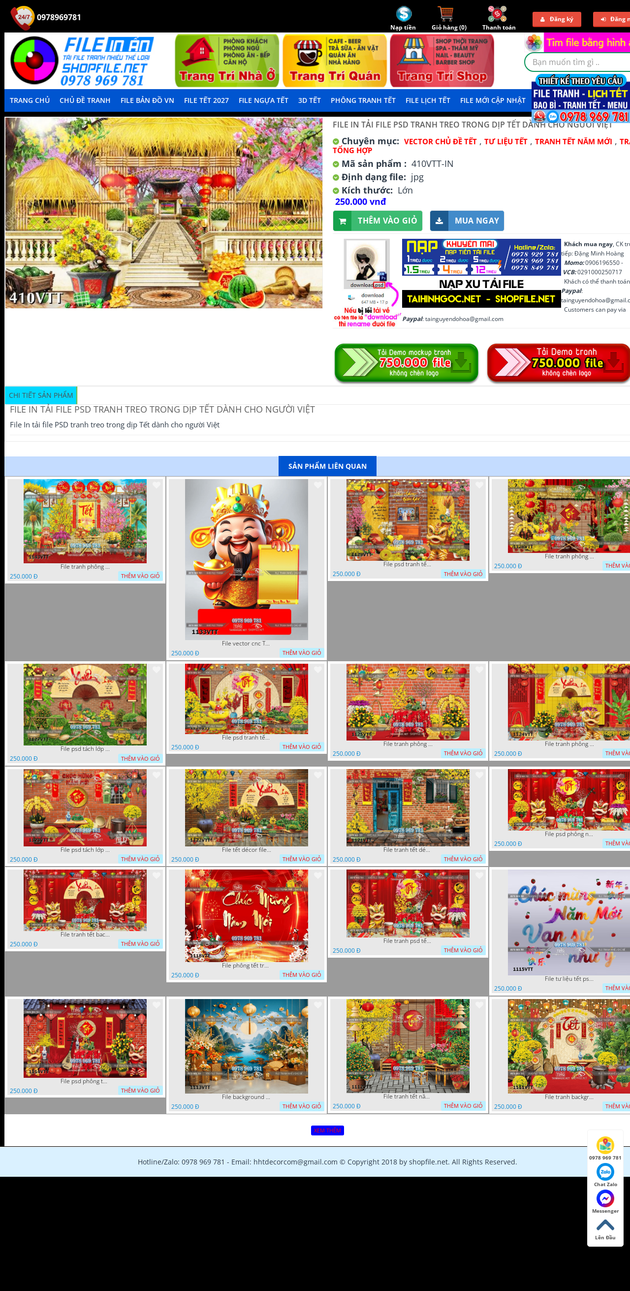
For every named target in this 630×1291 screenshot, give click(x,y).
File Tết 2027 (206, 100)
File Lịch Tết (428, 100)
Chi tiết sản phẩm (41, 395)
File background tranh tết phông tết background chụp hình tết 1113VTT (246, 1097)
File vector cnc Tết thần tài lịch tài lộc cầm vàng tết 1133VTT (246, 643)
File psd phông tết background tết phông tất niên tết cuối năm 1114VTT (85, 1081)
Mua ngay (464, 221)
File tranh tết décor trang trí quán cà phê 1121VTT (408, 849)
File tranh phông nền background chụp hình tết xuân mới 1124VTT (569, 744)
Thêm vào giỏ (375, 221)
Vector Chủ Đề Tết (440, 141)
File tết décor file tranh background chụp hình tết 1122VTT (246, 849)
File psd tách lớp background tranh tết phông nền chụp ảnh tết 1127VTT (85, 748)
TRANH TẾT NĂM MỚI (573, 141)
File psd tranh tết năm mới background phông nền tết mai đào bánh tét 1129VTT (408, 564)
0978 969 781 (605, 1148)
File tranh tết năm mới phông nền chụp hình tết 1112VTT (408, 1096)
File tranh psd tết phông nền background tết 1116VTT (408, 940)
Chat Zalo (605, 1175)
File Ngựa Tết (263, 100)
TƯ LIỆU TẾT (506, 141)
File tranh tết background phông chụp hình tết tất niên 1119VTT (85, 934)
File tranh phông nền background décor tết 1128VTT (569, 556)
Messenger (605, 1202)
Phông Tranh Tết (363, 100)
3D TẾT (309, 100)
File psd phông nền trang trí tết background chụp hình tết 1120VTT (569, 834)
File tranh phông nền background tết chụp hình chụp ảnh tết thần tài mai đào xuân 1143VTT (85, 566)
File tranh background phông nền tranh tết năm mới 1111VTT (569, 1097)
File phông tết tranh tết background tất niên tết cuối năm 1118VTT (246, 965)
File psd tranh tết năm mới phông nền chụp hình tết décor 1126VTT (246, 737)
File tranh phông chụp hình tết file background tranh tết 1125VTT (408, 744)
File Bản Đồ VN (147, 100)
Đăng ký (556, 19)
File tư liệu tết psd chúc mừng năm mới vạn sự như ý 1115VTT (569, 978)
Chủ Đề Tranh (85, 100)
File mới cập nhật (493, 100)
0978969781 (45, 17)
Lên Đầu (605, 1228)
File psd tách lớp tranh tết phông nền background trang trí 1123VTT (85, 849)
